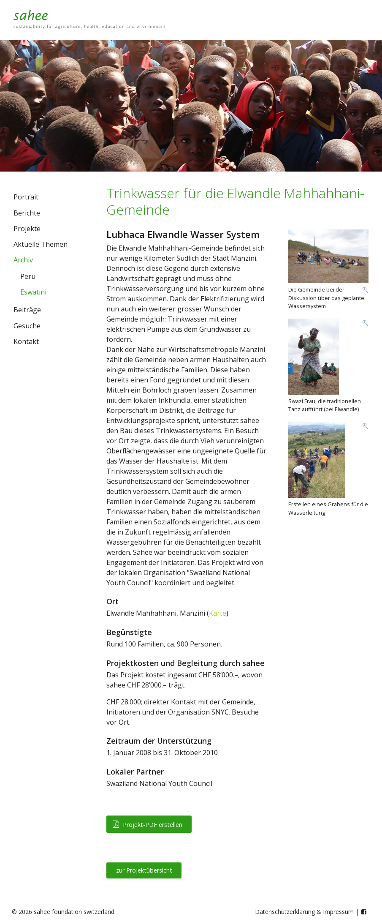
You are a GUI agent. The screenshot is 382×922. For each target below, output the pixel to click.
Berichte (27, 213)
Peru (27, 276)
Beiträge (27, 309)
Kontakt (26, 341)
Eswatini (33, 292)
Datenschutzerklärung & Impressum (304, 912)
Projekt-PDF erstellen (147, 825)
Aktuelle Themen (41, 244)
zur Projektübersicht (144, 870)
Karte (217, 613)
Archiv (23, 260)
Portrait (26, 197)
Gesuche (27, 325)
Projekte (27, 228)
